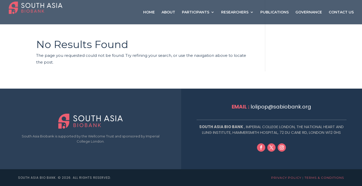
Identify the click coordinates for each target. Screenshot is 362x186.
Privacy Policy (286, 178)
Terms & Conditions (324, 178)
